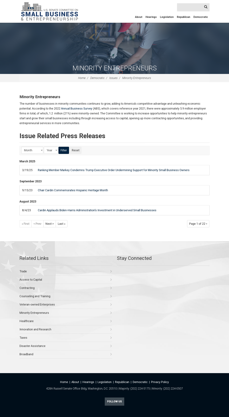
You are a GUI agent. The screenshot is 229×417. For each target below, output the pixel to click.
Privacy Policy (160, 382)
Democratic (200, 17)
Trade (23, 271)
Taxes (23, 337)
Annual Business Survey (76, 108)
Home (82, 78)
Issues (113, 78)
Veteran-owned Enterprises (37, 304)
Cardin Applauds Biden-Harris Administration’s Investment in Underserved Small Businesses (97, 210)
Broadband (26, 354)
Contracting (27, 288)
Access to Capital (30, 279)
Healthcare (26, 321)
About (138, 17)
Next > (49, 223)
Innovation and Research (35, 329)
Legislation (167, 17)
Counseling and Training (34, 296)
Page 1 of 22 (198, 223)
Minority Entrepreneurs (114, 68)
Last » (61, 223)
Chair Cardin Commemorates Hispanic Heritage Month (73, 190)
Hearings (151, 17)
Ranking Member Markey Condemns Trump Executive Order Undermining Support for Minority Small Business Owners (114, 170)
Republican (183, 17)
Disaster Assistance (32, 346)
